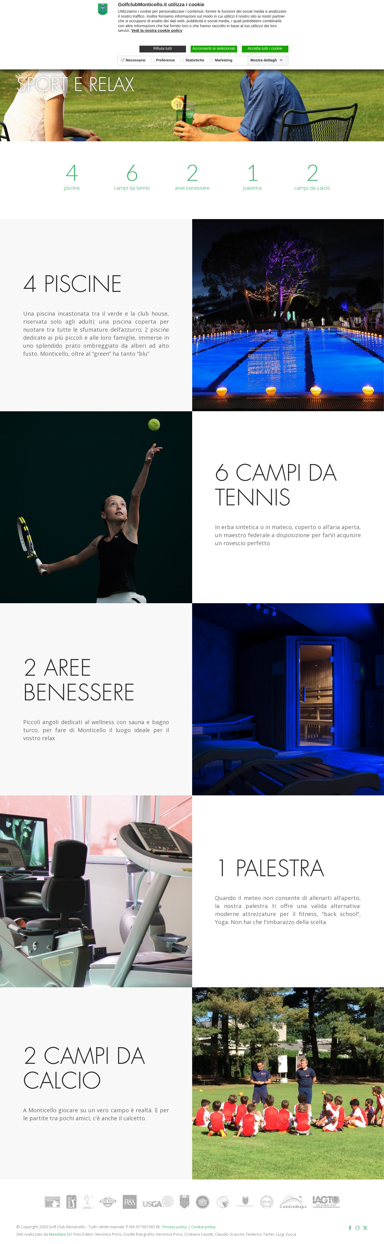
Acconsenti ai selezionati (213, 48)
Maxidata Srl (60, 1234)
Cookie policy (203, 1226)
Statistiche (195, 60)
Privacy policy (175, 1226)
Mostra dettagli (263, 60)
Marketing (224, 60)
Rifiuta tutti (162, 48)
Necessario (136, 60)
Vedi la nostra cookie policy (156, 30)
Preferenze (165, 60)
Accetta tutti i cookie (265, 48)
